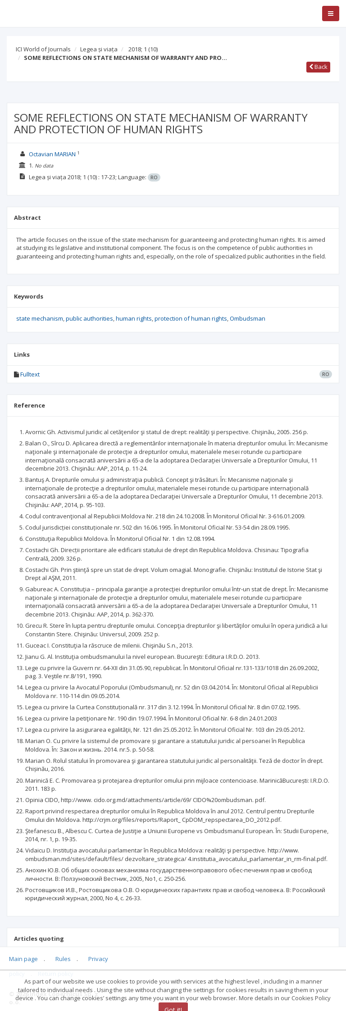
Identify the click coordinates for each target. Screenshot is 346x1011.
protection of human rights (191, 318)
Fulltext (30, 374)
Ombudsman (247, 318)
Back (318, 67)
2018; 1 (143, 49)
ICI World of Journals (43, 49)
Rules (63, 959)
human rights (134, 318)
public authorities (89, 318)
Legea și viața (99, 49)
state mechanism (39, 318)
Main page (23, 959)
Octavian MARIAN (52, 154)
